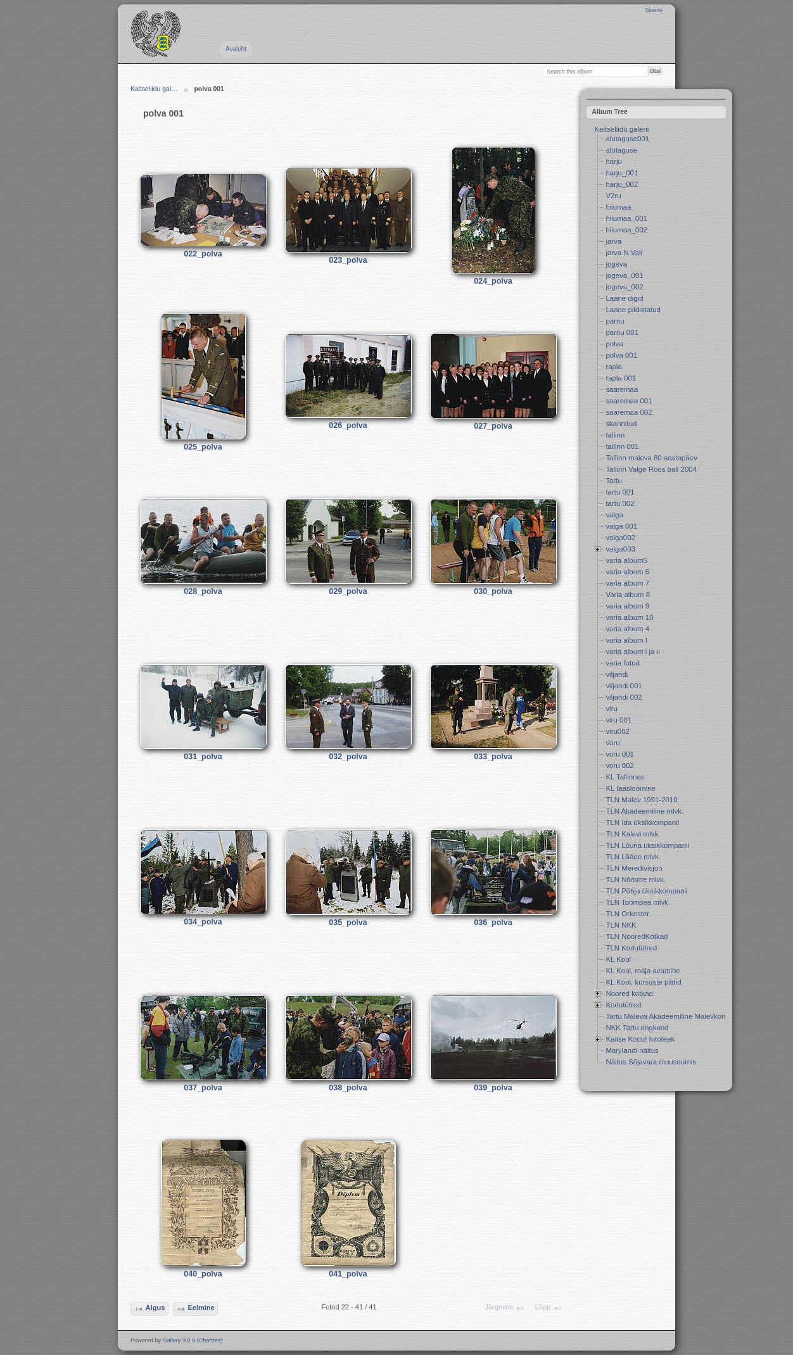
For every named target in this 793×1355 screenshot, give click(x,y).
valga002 (620, 537)
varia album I (626, 640)
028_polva (203, 591)
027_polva (493, 426)
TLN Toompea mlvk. (638, 902)
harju (613, 161)
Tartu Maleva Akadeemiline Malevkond (667, 1016)
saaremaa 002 (629, 412)
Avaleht (235, 49)
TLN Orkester (627, 913)
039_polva (493, 1087)
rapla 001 (621, 378)
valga (614, 515)
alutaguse (621, 150)
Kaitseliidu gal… (154, 88)
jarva (613, 241)
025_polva (203, 447)
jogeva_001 (624, 275)
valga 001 (621, 526)
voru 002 (620, 765)
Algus (149, 1309)
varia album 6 (627, 572)
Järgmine (505, 1308)
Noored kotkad (629, 993)
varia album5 (626, 560)
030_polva (493, 591)
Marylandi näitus (632, 1050)
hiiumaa (618, 207)
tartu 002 (620, 503)
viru (611, 708)
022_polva (203, 253)
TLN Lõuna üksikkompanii (647, 845)
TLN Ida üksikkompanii (642, 822)
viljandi (617, 674)
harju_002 (622, 184)
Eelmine (195, 1309)
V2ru (613, 195)
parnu (615, 321)
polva (614, 344)
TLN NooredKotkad (637, 936)
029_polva (348, 591)
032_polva (348, 756)
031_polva (203, 756)
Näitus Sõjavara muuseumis (651, 1062)
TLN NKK (621, 925)
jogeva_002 (624, 287)
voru (612, 743)
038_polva (348, 1087)
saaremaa (622, 389)
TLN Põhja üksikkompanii (646, 891)
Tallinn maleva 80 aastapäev (651, 458)
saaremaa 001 (629, 401)
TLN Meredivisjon (634, 868)
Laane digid (624, 298)
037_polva (203, 1087)
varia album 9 (627, 606)
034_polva (203, 921)
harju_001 (622, 173)
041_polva (348, 1274)
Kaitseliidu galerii (621, 129)
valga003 (620, 549)
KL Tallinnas (625, 777)
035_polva (348, 922)
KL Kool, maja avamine (643, 970)
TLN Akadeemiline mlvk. (644, 811)
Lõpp (548, 1308)
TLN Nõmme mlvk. (636, 879)
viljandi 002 (624, 697)
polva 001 (621, 355)
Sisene (654, 10)
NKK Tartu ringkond (637, 1027)
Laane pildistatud (633, 309)
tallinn (615, 435)
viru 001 (618, 720)
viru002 (618, 731)
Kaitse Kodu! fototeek (640, 1039)
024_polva (493, 281)
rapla (613, 366)
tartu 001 (620, 492)
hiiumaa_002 (626, 230)
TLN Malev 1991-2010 (641, 800)
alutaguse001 (627, 138)
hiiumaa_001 (626, 218)
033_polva (493, 756)
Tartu (613, 480)
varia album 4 (627, 629)
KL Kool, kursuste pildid (643, 982)
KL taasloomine (631, 788)
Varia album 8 (628, 594)
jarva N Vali (624, 252)
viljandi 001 (624, 686)
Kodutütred (623, 1005)
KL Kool (618, 959)
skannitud (621, 423)
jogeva (616, 264)
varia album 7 (627, 583)
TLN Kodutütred (631, 948)
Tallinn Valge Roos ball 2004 (651, 469)
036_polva (493, 922)
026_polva (348, 425)
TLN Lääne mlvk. (633, 856)
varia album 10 (629, 617)
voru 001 (620, 754)
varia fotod (622, 663)
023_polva (348, 260)
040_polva (203, 1274)
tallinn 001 (622, 446)
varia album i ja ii (632, 651)
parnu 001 (622, 332)
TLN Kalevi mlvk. (633, 834)
